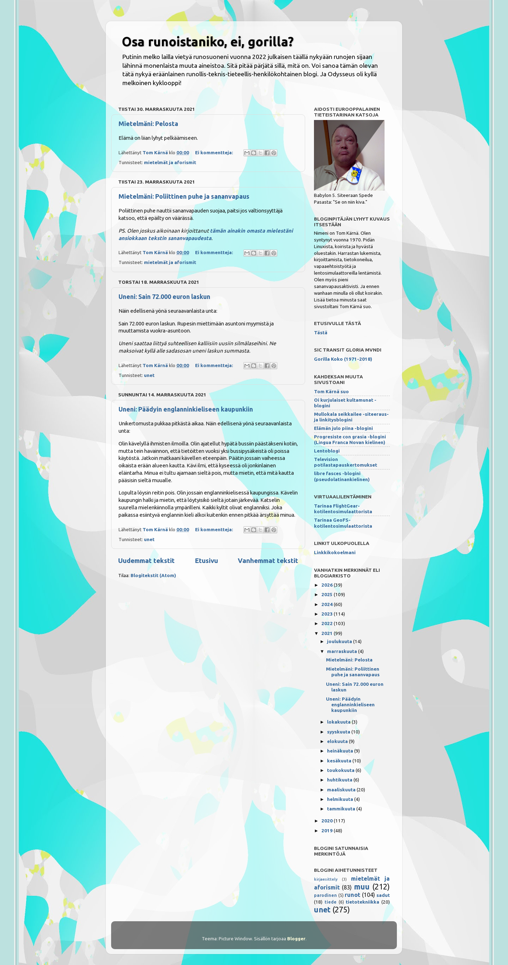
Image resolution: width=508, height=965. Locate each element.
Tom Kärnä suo (331, 391)
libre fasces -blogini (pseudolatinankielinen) (342, 476)
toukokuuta (341, 770)
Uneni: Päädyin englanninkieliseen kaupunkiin (186, 409)
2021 (327, 633)
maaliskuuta (342, 789)
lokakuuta (339, 722)
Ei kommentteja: (214, 152)
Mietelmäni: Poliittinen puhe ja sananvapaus (184, 196)
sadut (383, 895)
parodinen (325, 895)
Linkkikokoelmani (335, 552)
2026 (327, 585)
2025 (327, 594)
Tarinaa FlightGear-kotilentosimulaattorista (343, 508)
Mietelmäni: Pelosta (148, 123)
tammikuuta (341, 808)
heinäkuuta (340, 751)
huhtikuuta (340, 780)
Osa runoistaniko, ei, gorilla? (208, 41)
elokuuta (338, 741)
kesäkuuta (339, 760)
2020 (327, 820)
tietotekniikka (362, 902)
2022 (327, 623)
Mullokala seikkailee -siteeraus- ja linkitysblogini (351, 416)
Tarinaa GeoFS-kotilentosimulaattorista (343, 522)
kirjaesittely (326, 879)
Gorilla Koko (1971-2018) (343, 359)
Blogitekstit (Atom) (153, 575)
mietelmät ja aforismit (170, 162)
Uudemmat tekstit (146, 560)
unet (149, 375)
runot (352, 895)
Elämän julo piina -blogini (343, 428)
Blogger (296, 938)
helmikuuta (340, 799)
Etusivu (206, 560)
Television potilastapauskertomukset (345, 462)
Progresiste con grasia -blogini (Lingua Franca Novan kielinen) (350, 439)
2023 (327, 614)
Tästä (320, 332)
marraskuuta (342, 651)
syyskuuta (339, 732)
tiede (331, 902)
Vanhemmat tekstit (268, 560)
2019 (327, 830)
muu (362, 886)
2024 (327, 604)
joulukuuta (340, 641)
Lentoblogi (327, 451)
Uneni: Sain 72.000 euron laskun (164, 296)
